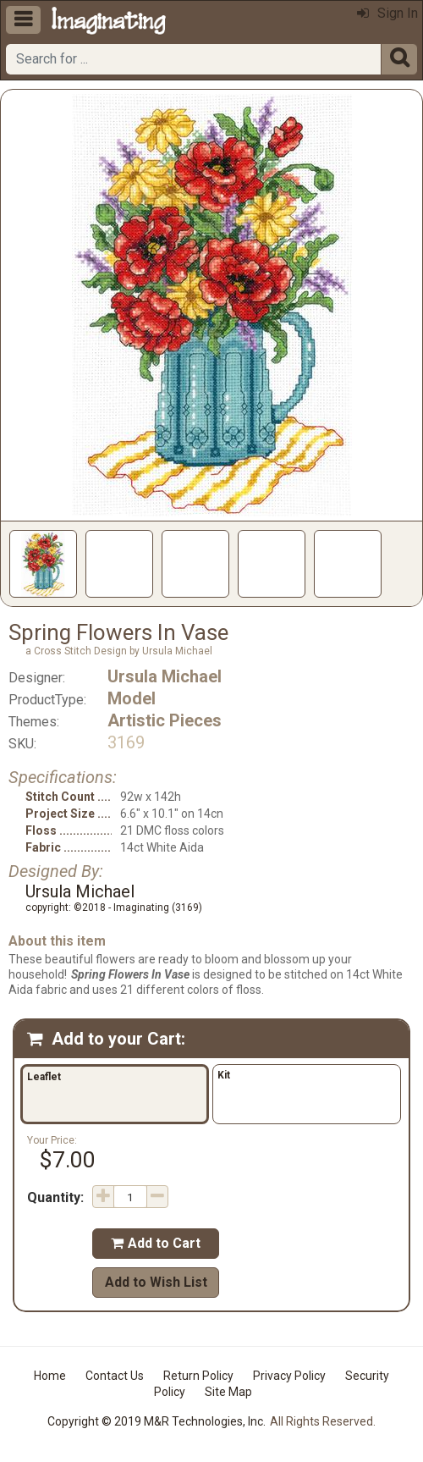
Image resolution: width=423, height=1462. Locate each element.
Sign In (387, 13)
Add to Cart (156, 1243)
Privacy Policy (289, 1375)
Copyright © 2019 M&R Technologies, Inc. (156, 1421)
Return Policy (198, 1375)
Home (50, 1375)
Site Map (228, 1392)
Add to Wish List (156, 1282)
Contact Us (114, 1375)
